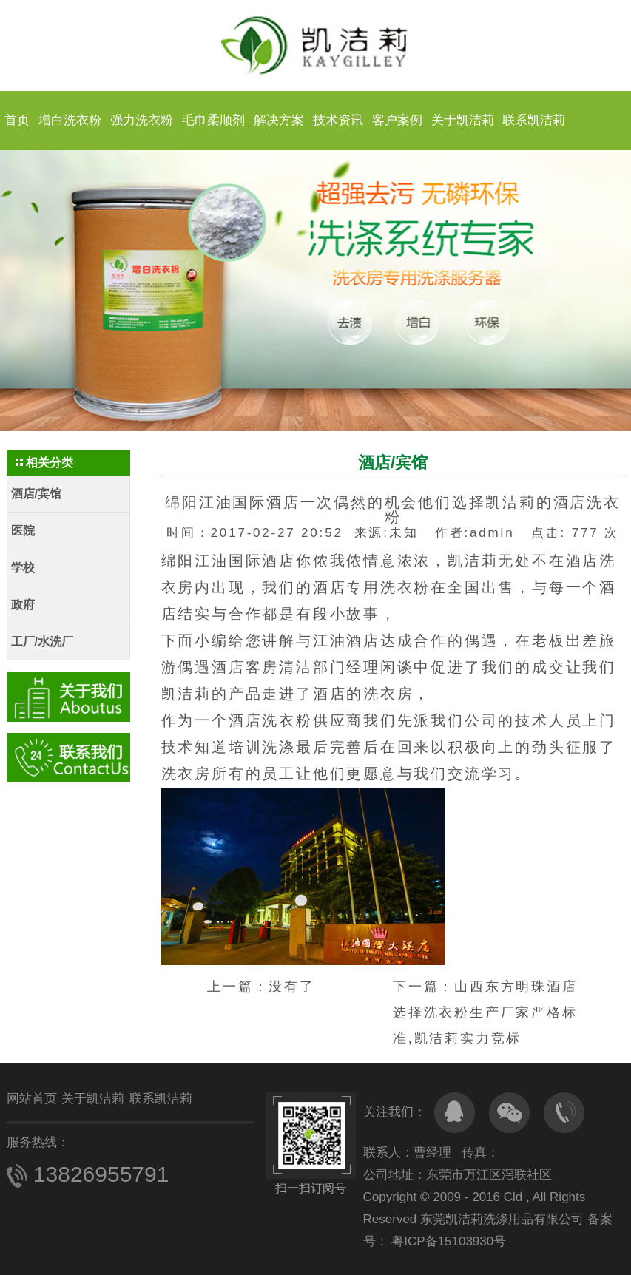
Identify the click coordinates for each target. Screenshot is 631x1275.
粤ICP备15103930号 (447, 1241)
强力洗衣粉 (141, 120)
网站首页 (32, 1099)
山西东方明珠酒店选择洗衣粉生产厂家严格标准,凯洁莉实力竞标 (485, 1012)
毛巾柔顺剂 (213, 120)
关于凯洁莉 (462, 120)
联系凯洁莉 (533, 120)
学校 (23, 567)
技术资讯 (338, 120)
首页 (17, 120)
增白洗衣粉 (69, 120)
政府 (23, 604)
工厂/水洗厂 (42, 641)
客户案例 (397, 120)
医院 (23, 530)
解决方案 (279, 120)
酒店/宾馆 (36, 493)
